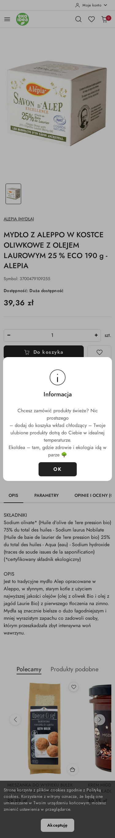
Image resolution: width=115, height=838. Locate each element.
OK (57, 469)
